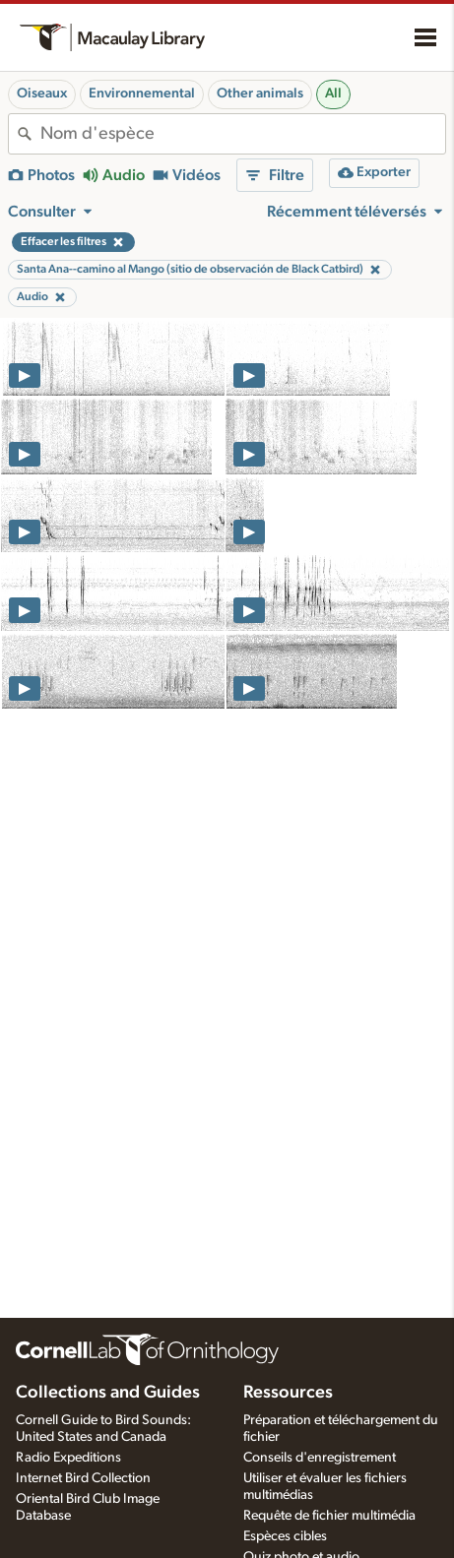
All (333, 93)
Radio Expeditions (68, 1458)
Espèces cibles (285, 1536)
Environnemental (142, 93)
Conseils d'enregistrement (319, 1458)
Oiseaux (42, 93)
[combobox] (242, 134)
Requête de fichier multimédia (329, 1516)
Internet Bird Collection (83, 1478)
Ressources (288, 1393)
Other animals (260, 93)
